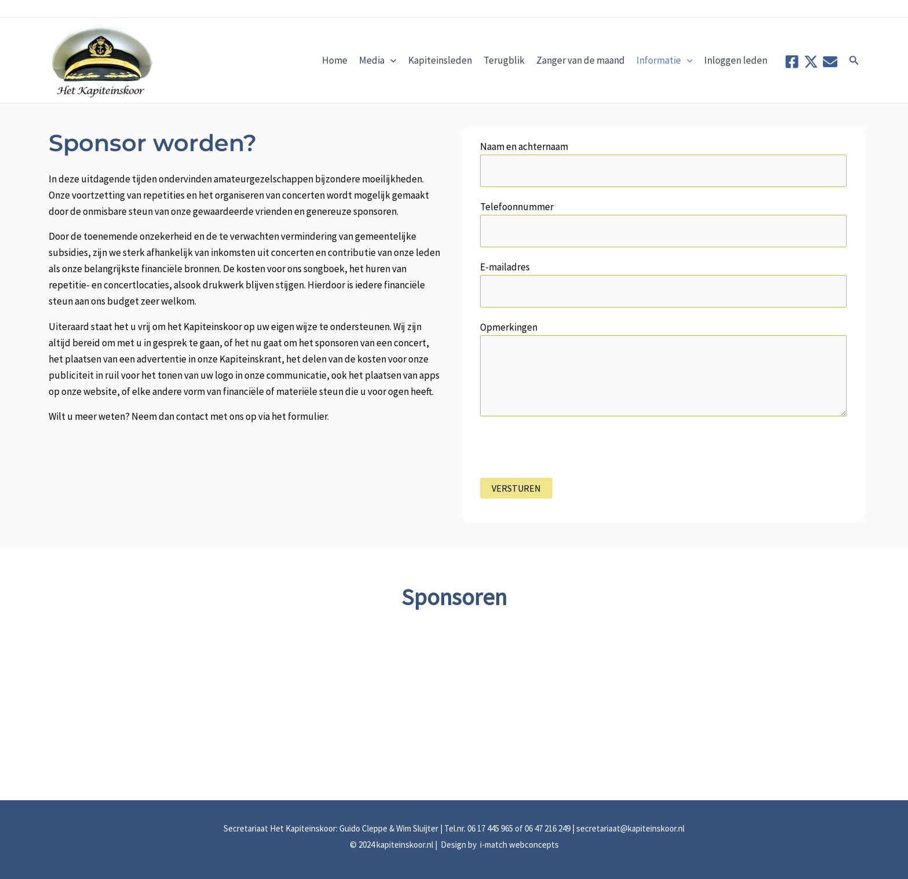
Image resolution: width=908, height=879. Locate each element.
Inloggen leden (735, 60)
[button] (854, 60)
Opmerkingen (663, 371)
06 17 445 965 (490, 828)
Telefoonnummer (663, 223)
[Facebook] (792, 61)
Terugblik (504, 60)
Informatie (664, 60)
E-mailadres (663, 284)
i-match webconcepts (518, 844)
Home (334, 60)
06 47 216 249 (547, 828)
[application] (390, 60)
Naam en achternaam (663, 163)
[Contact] (830, 61)
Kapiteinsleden (440, 60)
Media (377, 60)
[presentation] (568, 455)
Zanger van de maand (580, 60)
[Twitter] (811, 61)
